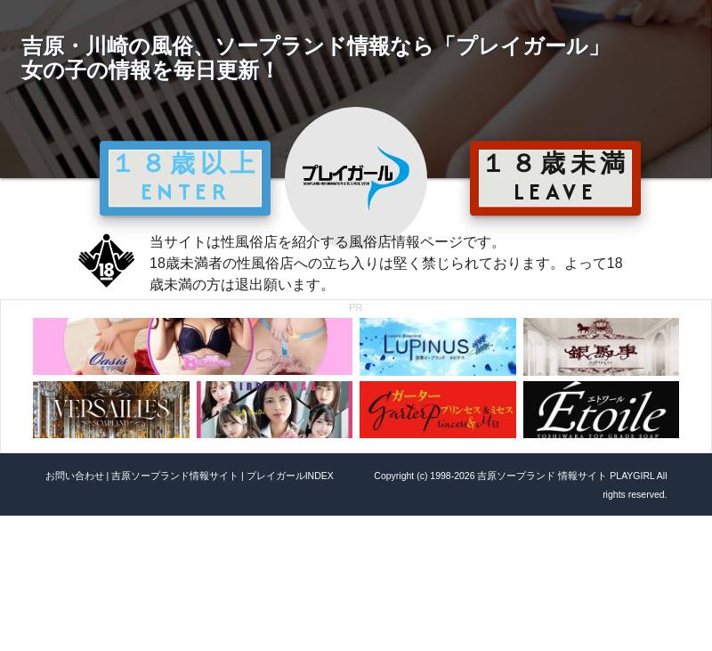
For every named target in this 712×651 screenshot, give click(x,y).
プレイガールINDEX (290, 475)
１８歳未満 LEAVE (555, 177)
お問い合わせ (74, 475)
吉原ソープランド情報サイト (175, 475)
